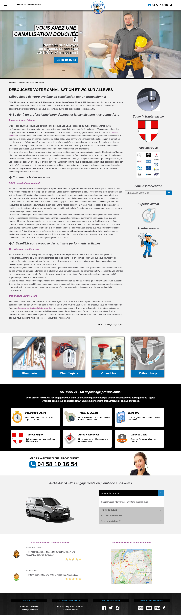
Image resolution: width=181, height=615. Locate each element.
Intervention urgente (110, 493)
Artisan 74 (12, 82)
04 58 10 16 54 (159, 5)
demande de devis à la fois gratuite (34, 308)
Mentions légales (70, 609)
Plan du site (62, 606)
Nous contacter (76, 606)
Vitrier (24, 609)
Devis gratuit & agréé (111, 521)
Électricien (33, 609)
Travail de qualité (109, 510)
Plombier (24, 606)
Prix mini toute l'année (111, 515)
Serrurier (34, 606)
